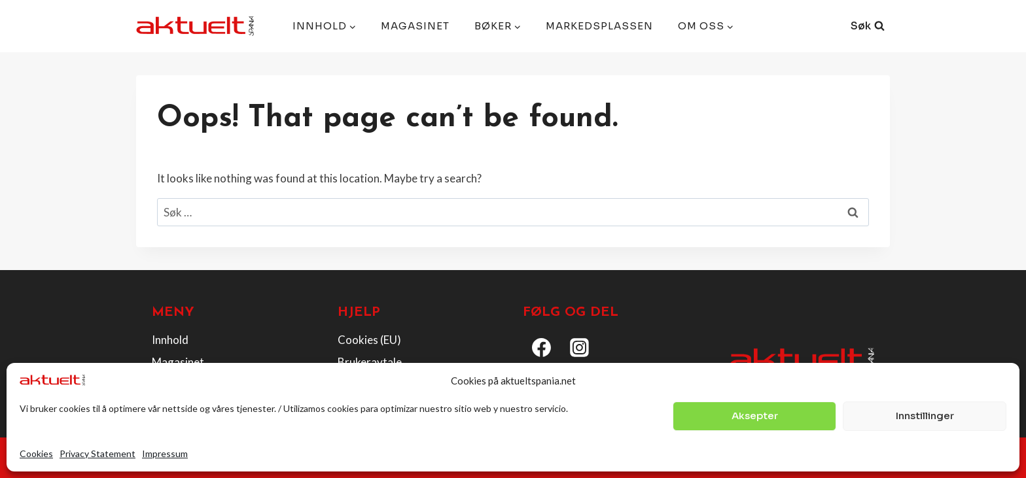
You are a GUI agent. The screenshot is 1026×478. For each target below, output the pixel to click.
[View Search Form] (867, 26)
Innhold (170, 340)
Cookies (36, 453)
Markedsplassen (599, 26)
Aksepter (755, 415)
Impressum (165, 453)
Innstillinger (925, 415)
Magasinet (415, 26)
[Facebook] (542, 348)
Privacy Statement (97, 453)
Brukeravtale (370, 362)
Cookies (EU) (369, 340)
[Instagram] (580, 348)
